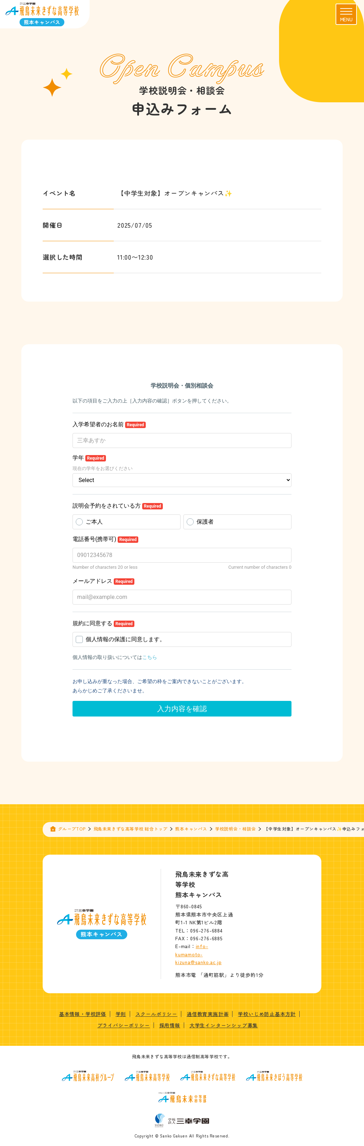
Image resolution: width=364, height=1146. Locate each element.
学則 (121, 1013)
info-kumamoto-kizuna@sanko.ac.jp (198, 954)
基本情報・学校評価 (82, 1013)
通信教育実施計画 (208, 1013)
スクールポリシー (156, 1013)
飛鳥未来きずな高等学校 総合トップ (130, 829)
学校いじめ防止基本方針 (267, 1013)
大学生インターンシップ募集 (223, 1025)
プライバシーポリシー (123, 1025)
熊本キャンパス (191, 829)
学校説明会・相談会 (235, 829)
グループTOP (72, 829)
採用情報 (169, 1025)
